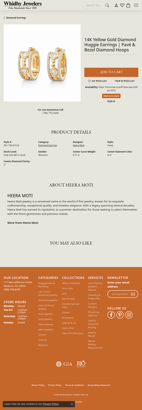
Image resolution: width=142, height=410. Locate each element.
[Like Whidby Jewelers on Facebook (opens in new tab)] (111, 315)
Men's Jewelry (46, 329)
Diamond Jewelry (47, 300)
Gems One (68, 328)
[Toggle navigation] (136, 5)
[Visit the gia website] (64, 364)
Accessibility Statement (99, 385)
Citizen (66, 312)
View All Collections (73, 333)
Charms (42, 340)
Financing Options (93, 313)
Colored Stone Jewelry (46, 307)
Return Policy (38, 385)
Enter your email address (118, 284)
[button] (116, 5)
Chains (42, 334)
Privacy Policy (54, 385)
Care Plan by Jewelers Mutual (95, 286)
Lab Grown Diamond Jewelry (47, 293)
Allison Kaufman (71, 283)
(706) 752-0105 (50, 113)
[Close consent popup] (72, 404)
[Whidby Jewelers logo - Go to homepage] (22, 5)
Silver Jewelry (45, 324)
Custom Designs (92, 305)
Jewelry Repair (92, 334)
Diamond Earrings (16, 17)
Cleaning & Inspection (94, 296)
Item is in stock (111, 95)
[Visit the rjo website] (81, 364)
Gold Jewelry (45, 319)
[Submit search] (108, 5)
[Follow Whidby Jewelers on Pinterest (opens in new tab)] (120, 315)
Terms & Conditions (74, 385)
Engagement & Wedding (46, 284)
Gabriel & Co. (69, 322)
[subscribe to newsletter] (133, 294)
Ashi (64, 293)
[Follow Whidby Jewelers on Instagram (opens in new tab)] (129, 315)
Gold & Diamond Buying (93, 324)
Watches (43, 345)
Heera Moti (78, 145)
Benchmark (68, 298)
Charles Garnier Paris (71, 305)
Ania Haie (67, 288)
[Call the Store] (12, 289)
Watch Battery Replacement (95, 344)
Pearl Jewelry (45, 314)
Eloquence (68, 317)
